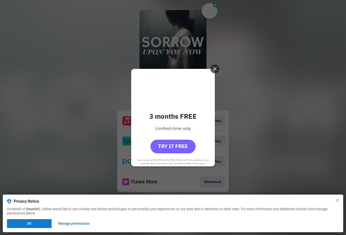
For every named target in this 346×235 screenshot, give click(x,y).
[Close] (337, 200)
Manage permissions (74, 224)
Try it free (173, 146)
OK (29, 224)
